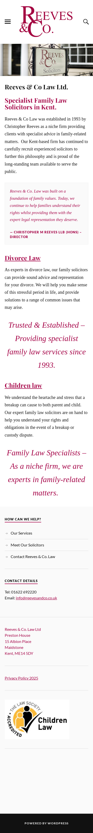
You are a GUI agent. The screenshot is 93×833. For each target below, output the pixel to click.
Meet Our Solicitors (27, 544)
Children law (23, 385)
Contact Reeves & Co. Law (33, 556)
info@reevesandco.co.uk (36, 597)
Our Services (21, 533)
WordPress (58, 823)
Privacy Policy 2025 (21, 678)
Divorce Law (23, 258)
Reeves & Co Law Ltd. (36, 86)
